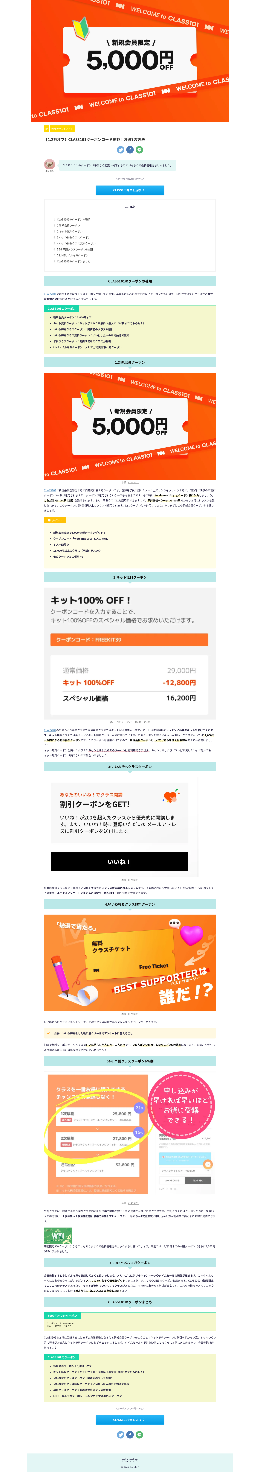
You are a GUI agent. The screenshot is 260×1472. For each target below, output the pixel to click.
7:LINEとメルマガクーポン (72, 255)
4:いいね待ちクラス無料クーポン (76, 243)
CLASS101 (50, 294)
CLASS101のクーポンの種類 (73, 219)
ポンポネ (130, 1460)
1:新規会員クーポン (68, 225)
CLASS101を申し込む (129, 190)
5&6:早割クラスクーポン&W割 (75, 249)
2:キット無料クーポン (70, 231)
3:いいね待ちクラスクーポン (74, 237)
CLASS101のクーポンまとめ (73, 261)
